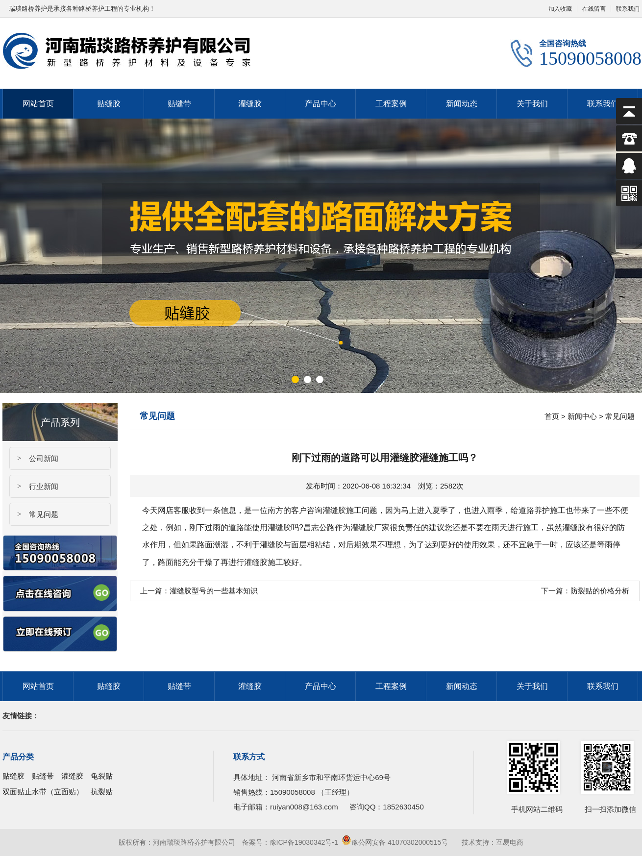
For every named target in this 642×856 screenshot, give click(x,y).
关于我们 (532, 103)
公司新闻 (34, 458)
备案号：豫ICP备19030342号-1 (290, 842)
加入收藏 (560, 8)
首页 (551, 416)
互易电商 (509, 842)
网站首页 (38, 103)
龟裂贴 (102, 776)
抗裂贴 (102, 791)
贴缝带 (179, 103)
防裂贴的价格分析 (599, 591)
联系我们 (602, 103)
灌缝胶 (250, 103)
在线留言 (594, 8)
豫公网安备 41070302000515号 (395, 842)
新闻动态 (461, 103)
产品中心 (320, 103)
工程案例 (391, 103)
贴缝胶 (109, 103)
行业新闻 (34, 486)
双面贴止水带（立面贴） (42, 791)
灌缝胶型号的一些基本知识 (214, 591)
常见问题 (34, 514)
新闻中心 (582, 416)
